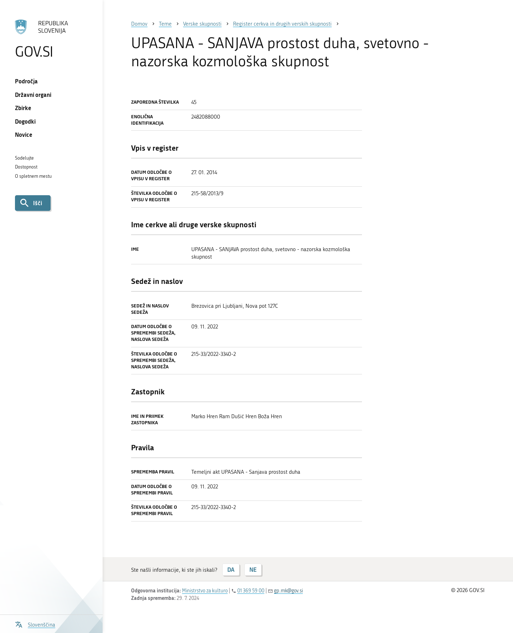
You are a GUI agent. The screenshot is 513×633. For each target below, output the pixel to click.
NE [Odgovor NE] (252, 569)
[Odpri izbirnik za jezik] (35, 624)
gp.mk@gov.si (288, 591)
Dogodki (25, 121)
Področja (26, 81)
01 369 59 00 (250, 591)
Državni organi (33, 94)
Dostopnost (26, 167)
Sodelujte (24, 158)
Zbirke (23, 108)
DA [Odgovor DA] (230, 569)
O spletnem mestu (33, 176)
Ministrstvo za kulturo (205, 591)
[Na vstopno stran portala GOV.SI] (51, 39)
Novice (23, 134)
